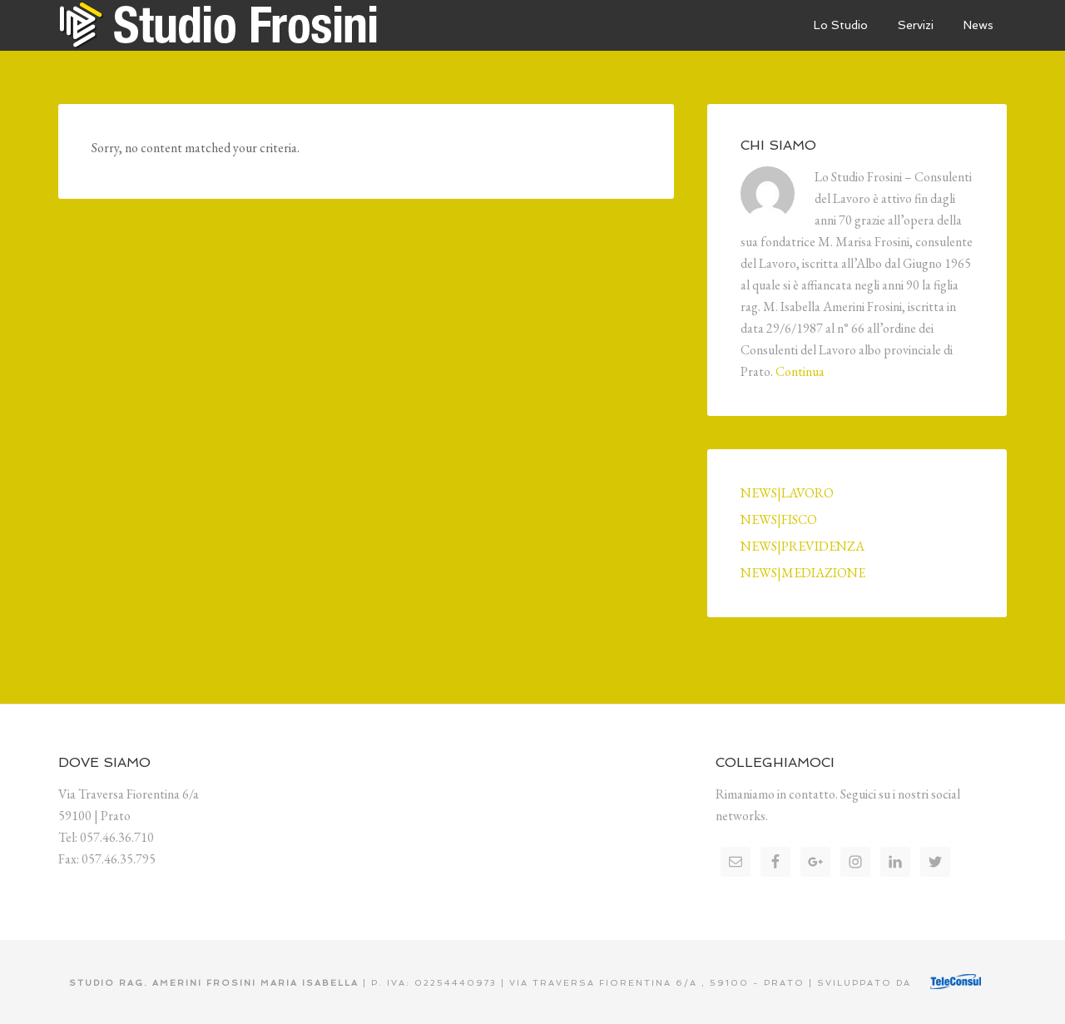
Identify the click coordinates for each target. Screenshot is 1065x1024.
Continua (800, 371)
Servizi (916, 25)
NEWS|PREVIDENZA (802, 546)
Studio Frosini (233, 25)
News (978, 25)
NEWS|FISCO (779, 519)
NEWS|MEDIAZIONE (803, 572)
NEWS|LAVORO (787, 493)
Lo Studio (841, 25)
